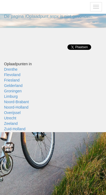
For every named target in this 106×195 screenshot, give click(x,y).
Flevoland (12, 75)
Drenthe (11, 69)
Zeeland (11, 123)
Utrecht (10, 118)
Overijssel (12, 112)
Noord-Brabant (16, 102)
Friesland (12, 80)
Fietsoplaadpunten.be (27, 6)
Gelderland (13, 85)
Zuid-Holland (14, 129)
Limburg (11, 96)
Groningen (13, 91)
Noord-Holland (16, 107)
